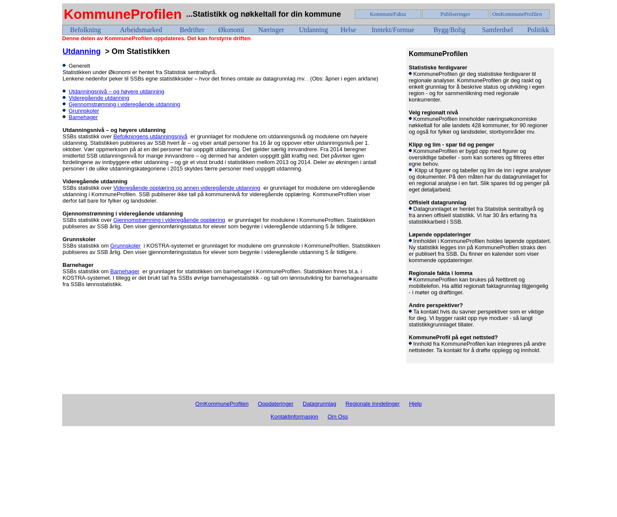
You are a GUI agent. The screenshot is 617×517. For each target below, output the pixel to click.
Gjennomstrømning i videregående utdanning (124, 104)
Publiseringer (455, 14)
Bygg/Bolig (450, 29)
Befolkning (85, 29)
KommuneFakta (388, 14)
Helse (348, 29)
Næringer (271, 29)
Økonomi (231, 29)
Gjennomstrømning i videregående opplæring (169, 220)
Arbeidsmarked (141, 29)
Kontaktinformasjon (294, 416)
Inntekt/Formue (392, 29)
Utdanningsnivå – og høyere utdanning (116, 91)
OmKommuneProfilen (517, 14)
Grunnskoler (84, 111)
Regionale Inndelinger (372, 403)
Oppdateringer (276, 403)
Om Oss (337, 416)
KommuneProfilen (123, 14)
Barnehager (83, 117)
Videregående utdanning (99, 98)
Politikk (538, 29)
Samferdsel (497, 29)
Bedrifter (192, 29)
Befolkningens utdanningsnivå (150, 136)
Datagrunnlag (319, 403)
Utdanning (313, 29)
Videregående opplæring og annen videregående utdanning (186, 188)
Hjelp (415, 403)
